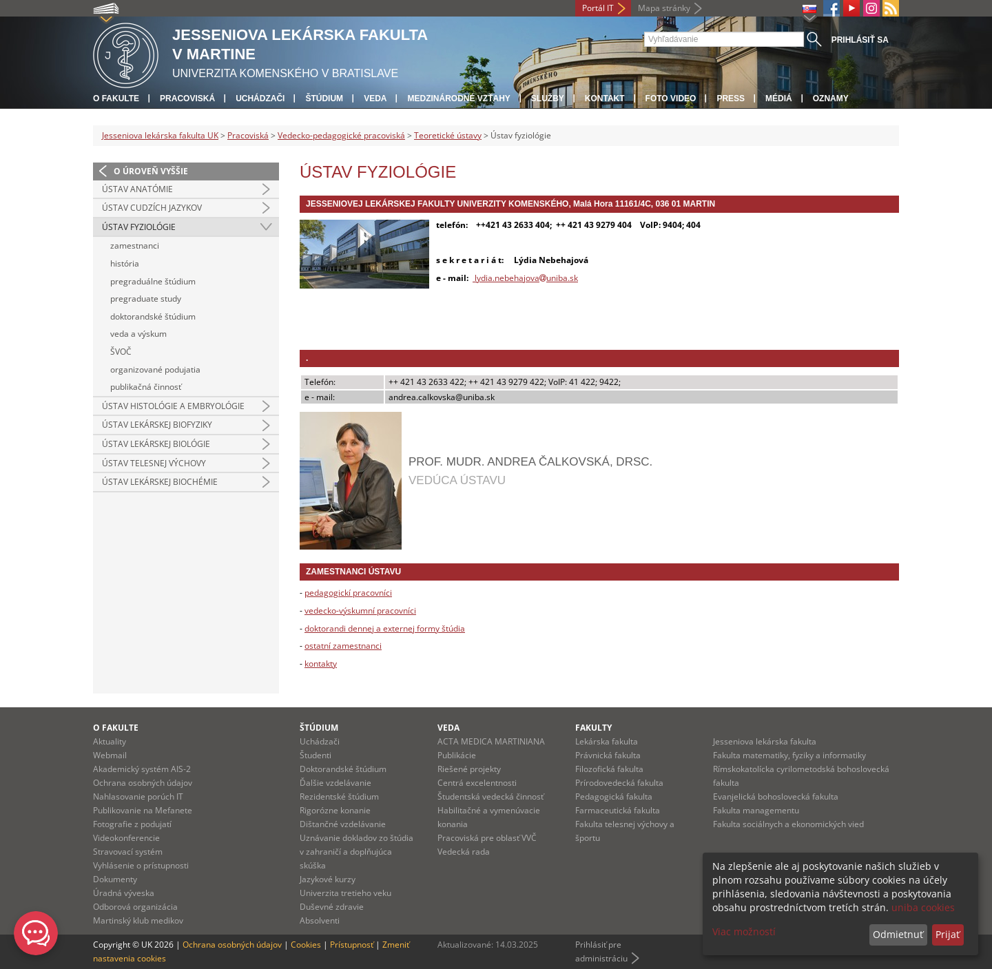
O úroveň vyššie (151, 171)
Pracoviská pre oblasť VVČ (487, 838)
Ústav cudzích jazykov (152, 207)
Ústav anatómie (137, 189)
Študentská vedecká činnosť (490, 796)
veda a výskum (138, 334)
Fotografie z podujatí (132, 824)
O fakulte (116, 98)
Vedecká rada (463, 851)
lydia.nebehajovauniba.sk (525, 278)
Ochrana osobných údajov (142, 783)
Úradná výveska (123, 893)
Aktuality (109, 741)
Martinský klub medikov (138, 920)
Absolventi (320, 920)
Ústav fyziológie (139, 227)
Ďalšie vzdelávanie (335, 783)
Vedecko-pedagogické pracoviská (341, 135)
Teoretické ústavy (448, 135)
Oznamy (831, 98)
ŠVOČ (121, 351)
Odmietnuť (898, 934)
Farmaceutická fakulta (617, 810)
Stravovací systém (128, 851)
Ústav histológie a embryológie (173, 406)
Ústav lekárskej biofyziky (157, 424)
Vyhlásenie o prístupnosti (141, 865)
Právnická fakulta (608, 755)
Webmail (110, 755)
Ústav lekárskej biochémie (160, 482)
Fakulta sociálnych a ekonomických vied (788, 824)
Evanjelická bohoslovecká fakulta (775, 796)
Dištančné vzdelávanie (343, 824)
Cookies (306, 944)
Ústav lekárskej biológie (156, 444)
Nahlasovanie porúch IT (138, 796)
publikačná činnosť (145, 387)
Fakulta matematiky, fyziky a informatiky (789, 755)
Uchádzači (260, 98)
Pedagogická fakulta (613, 796)
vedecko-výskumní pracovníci (360, 610)
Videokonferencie (126, 838)
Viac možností (744, 931)
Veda (375, 98)
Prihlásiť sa (860, 40)
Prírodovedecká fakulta (619, 783)
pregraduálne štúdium (153, 281)
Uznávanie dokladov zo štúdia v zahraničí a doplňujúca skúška (356, 851)
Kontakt (605, 98)
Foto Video (670, 98)
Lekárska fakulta (606, 741)
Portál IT (598, 8)
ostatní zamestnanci (343, 646)
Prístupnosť (351, 944)
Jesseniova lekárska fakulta (764, 741)
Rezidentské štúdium (339, 796)
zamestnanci (134, 245)
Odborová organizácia (135, 907)
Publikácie (456, 755)
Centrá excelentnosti (477, 783)
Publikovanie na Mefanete (142, 810)
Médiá (778, 98)
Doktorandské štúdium (343, 769)
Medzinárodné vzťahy (458, 98)
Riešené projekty (469, 769)
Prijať (948, 934)
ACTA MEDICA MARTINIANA (491, 741)
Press (730, 98)
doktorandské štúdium (153, 316)
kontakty (320, 663)
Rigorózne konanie (335, 810)
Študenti (315, 755)
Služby (547, 98)
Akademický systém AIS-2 (142, 769)
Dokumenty (115, 879)
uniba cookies (923, 907)
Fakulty (593, 727)
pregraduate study (145, 298)
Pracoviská (187, 98)
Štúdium (324, 98)
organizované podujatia (155, 369)
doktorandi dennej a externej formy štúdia (384, 628)
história (124, 263)
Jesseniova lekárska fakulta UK (160, 135)
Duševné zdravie (332, 907)
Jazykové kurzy (327, 879)
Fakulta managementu (756, 810)
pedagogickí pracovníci (348, 592)
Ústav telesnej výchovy (154, 463)
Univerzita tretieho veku (345, 893)
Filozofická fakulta (609, 769)
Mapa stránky (664, 8)
